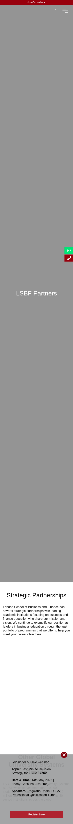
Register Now (36, 814)
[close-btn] (64, 755)
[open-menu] (65, 11)
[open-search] (55, 10)
